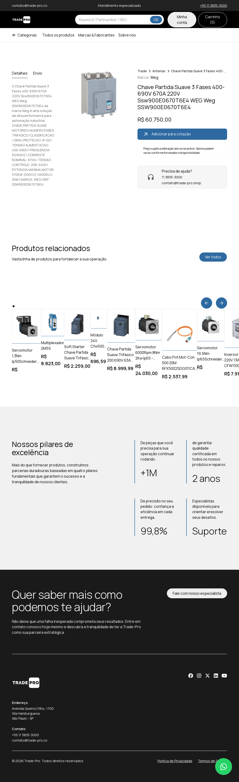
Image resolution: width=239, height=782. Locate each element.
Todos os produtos (58, 35)
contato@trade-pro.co (29, 740)
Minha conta (182, 19)
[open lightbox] (96, 95)
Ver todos (213, 256)
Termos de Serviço (212, 761)
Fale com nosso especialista (197, 593)
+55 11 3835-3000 (213, 5)
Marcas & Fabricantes (96, 35)
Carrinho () (212, 19)
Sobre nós (127, 35)
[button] (26, 35)
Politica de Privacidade (175, 761)
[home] (21, 19)
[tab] (20, 73)
